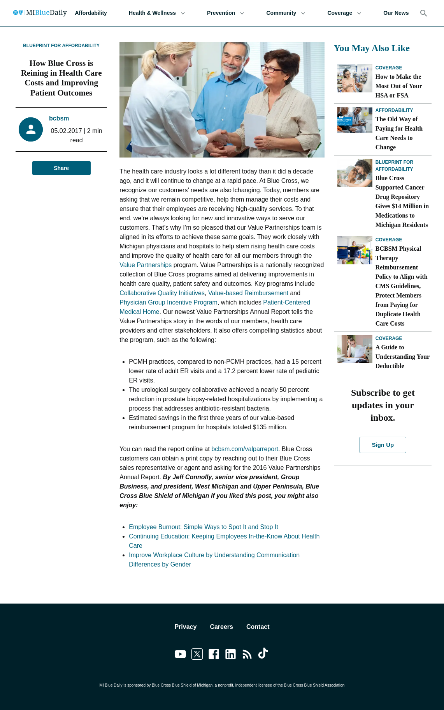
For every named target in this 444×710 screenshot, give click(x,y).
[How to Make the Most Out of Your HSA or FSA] (354, 78)
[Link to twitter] (197, 655)
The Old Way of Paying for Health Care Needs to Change (399, 133)
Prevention (225, 13)
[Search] (424, 13)
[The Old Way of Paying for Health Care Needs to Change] (354, 121)
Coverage (344, 13)
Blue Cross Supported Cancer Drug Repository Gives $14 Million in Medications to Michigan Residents (402, 201)
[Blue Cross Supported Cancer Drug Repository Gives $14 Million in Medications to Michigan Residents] (354, 173)
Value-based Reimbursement (248, 293)
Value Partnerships (145, 265)
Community (286, 13)
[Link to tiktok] (264, 655)
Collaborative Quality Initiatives (162, 293)
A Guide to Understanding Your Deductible (403, 356)
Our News (396, 13)
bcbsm (59, 118)
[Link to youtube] (180, 655)
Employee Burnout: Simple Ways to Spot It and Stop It (203, 527)
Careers (221, 626)
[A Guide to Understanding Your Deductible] (354, 349)
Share (61, 168)
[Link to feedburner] (247, 655)
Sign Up (383, 445)
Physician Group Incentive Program (168, 302)
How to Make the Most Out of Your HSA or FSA (399, 86)
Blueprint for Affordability (61, 45)
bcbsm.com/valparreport (244, 449)
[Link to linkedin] (230, 655)
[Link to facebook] (214, 655)
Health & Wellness (157, 13)
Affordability (91, 13)
